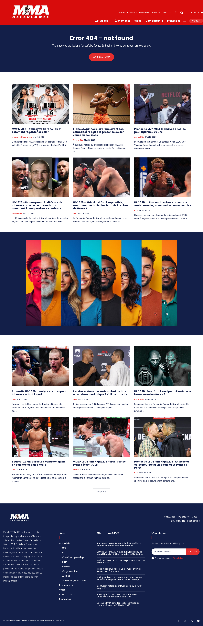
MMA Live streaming (22, 137)
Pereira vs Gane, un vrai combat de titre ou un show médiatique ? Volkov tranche (100, 393)
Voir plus (101, 492)
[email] (169, 552)
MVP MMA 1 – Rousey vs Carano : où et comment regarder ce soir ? (36, 130)
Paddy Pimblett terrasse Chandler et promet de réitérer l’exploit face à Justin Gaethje (120, 578)
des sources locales (33, 573)
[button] (181, 12)
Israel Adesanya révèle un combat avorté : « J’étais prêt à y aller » (119, 570)
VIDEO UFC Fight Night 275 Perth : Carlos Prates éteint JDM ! (99, 463)
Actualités (78, 140)
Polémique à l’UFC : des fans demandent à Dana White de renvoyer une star (118, 595)
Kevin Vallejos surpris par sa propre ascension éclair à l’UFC (121, 561)
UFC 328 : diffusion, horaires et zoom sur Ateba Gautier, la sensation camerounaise (162, 204)
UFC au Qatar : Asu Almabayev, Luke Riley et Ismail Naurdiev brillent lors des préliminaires (120, 553)
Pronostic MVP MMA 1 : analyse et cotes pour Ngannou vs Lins (160, 130)
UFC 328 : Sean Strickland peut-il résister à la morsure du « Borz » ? (162, 393)
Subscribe (193, 551)
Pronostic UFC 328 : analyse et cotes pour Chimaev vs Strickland (39, 393)
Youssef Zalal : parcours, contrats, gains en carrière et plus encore (38, 463)
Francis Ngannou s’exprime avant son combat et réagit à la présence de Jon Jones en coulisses (98, 132)
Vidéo (76, 470)
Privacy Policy (178, 558)
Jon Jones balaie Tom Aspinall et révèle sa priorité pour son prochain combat (119, 544)
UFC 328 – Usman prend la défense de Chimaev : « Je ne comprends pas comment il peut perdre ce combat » (37, 205)
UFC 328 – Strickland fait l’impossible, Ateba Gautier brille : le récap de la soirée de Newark (100, 205)
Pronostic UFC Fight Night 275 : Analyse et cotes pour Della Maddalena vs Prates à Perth (161, 465)
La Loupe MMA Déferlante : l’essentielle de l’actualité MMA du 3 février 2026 (118, 604)
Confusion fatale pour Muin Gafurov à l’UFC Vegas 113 (119, 587)
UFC (75, 213)
